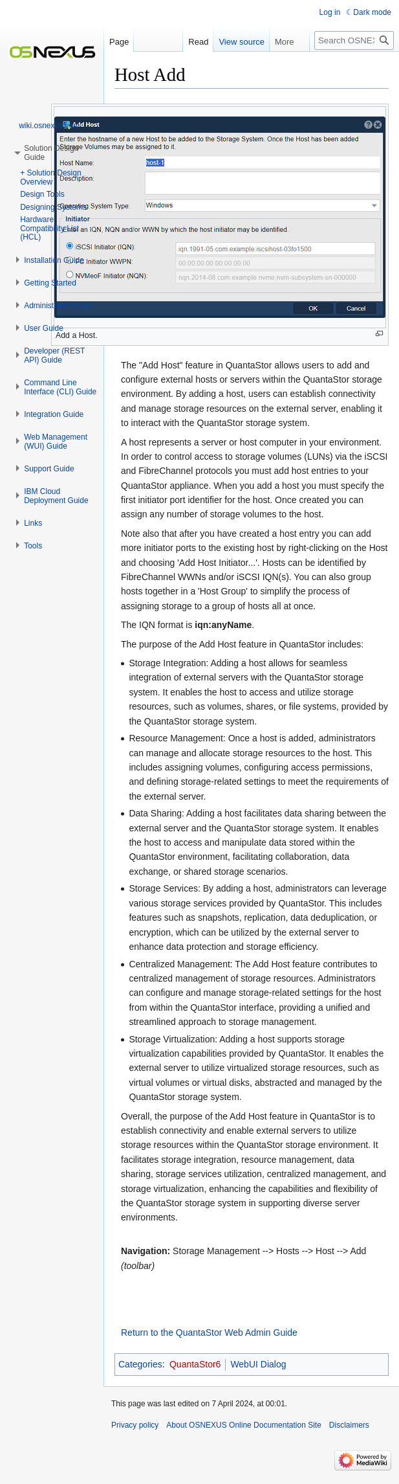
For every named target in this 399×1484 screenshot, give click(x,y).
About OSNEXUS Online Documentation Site (243, 1425)
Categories (140, 1364)
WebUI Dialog (258, 1364)
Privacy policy (134, 1425)
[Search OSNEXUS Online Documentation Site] (354, 40)
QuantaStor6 (195, 1364)
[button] (54, 260)
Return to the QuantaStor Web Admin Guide (209, 1332)
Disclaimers (349, 1425)
